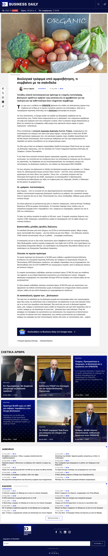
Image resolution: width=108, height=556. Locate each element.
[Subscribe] (97, 543)
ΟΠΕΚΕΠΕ (46, 105)
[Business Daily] (27, 530)
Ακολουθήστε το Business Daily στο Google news (47, 331)
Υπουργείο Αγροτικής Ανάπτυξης (28, 341)
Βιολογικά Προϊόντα (46, 341)
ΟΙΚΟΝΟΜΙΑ (42, 88)
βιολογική (53, 110)
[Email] (46, 543)
